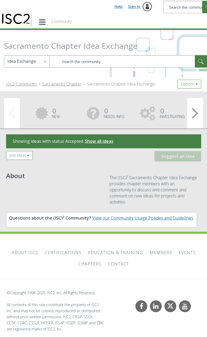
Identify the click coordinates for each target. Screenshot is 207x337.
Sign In (134, 6)
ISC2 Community (21, 84)
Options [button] (188, 84)
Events (187, 252)
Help (118, 6)
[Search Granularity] (26, 61)
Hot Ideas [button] (18, 155)
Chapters (89, 264)
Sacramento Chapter (61, 84)
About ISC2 (25, 252)
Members (161, 252)
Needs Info (114, 112)
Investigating (172, 112)
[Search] (128, 61)
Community (61, 21)
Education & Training (115, 252)
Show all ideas (99, 141)
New (56, 112)
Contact (118, 264)
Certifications (63, 252)
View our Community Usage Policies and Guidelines (142, 218)
